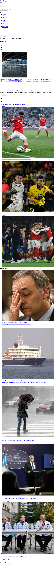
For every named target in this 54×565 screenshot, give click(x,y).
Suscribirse (9, 564)
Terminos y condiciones (5, 26)
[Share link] (2, 51)
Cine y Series (5, 16)
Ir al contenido (2, 0)
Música (4, 21)
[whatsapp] (3, 43)
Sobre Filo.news (4, 25)
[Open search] (1, 3)
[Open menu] (1, 1)
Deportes (4, 18)
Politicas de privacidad (5, 27)
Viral (3, 23)
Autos (4, 15)
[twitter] (3, 47)
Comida (4, 17)
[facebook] (3, 45)
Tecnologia (4, 22)
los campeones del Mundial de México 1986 (15, 80)
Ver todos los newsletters (3, 562)
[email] (3, 49)
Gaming (4, 19)
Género (4, 20)
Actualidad (4, 14)
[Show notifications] (1, 6)
